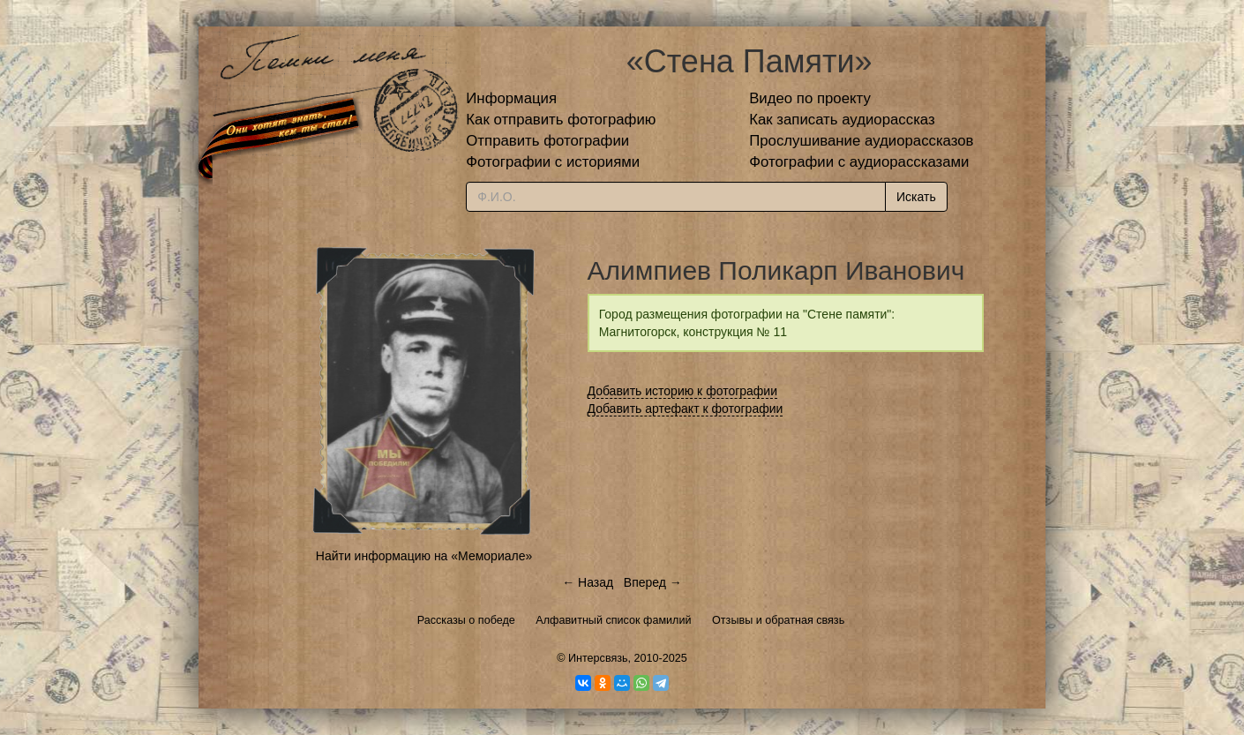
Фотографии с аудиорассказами (859, 162)
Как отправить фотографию (561, 119)
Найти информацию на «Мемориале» (424, 556)
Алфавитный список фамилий (613, 620)
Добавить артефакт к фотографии (685, 408)
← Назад (587, 582)
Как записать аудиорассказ (842, 119)
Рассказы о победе (466, 620)
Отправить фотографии (547, 140)
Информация (511, 98)
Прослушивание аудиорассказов (861, 140)
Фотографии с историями (553, 162)
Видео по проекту (810, 98)
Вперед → (653, 582)
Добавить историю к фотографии (683, 391)
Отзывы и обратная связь (778, 620)
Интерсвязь (598, 658)
